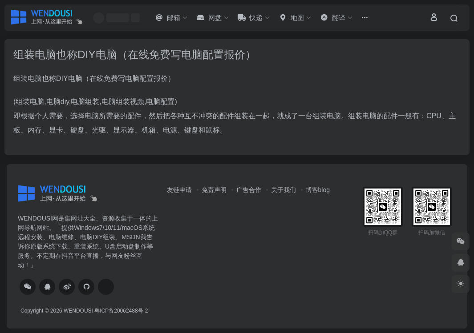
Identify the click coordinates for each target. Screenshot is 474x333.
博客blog (318, 189)
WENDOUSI (78, 311)
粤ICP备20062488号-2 (121, 311)
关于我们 (283, 189)
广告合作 (248, 189)
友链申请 (179, 189)
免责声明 (214, 189)
